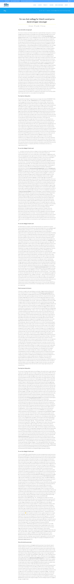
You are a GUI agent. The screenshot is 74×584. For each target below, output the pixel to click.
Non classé (43, 26)
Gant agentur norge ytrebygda (45, 292)
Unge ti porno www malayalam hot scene (36, 557)
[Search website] (70, 5)
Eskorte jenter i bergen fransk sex (24, 539)
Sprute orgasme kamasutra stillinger (35, 397)
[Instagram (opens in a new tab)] (69, 1)
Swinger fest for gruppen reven (23, 436)
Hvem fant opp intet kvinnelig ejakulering (37, 168)
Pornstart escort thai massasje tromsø (41, 266)
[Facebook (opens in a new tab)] (68, 1)
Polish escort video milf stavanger (25, 191)
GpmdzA (31, 26)
